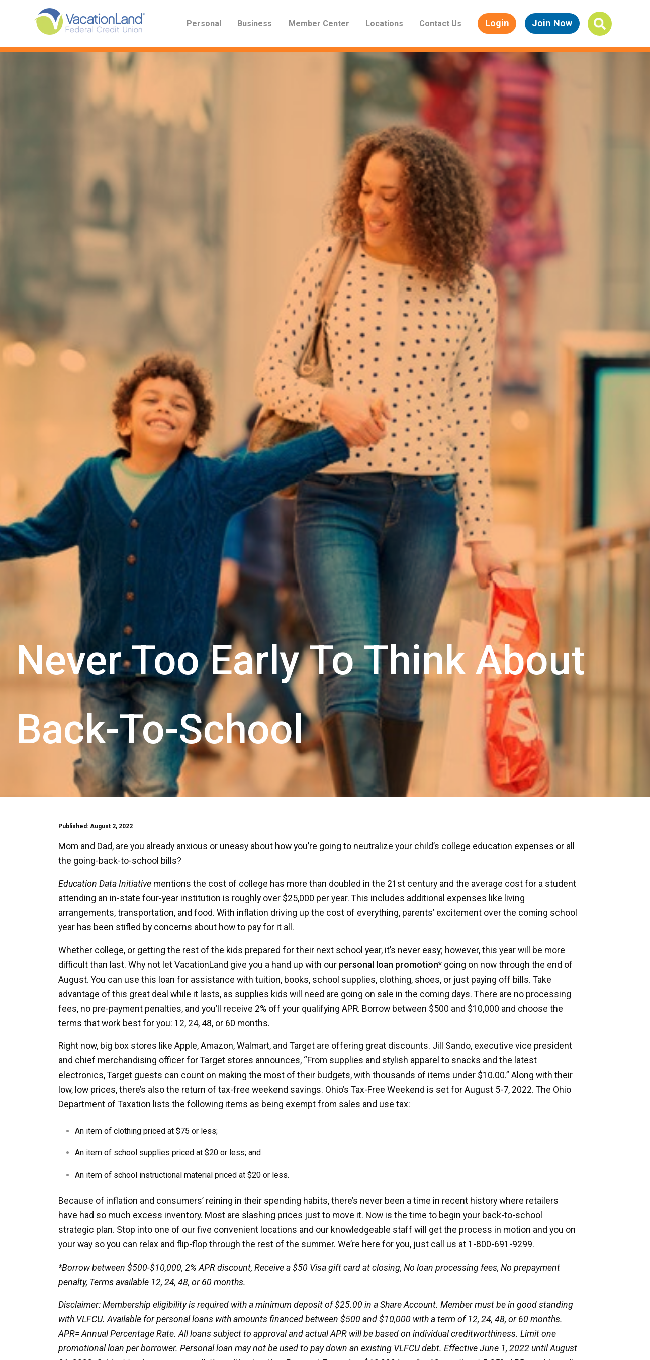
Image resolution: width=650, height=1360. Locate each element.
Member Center (319, 23)
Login (497, 23)
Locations (384, 23)
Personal (204, 23)
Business (254, 23)
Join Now (552, 23)
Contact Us (440, 23)
